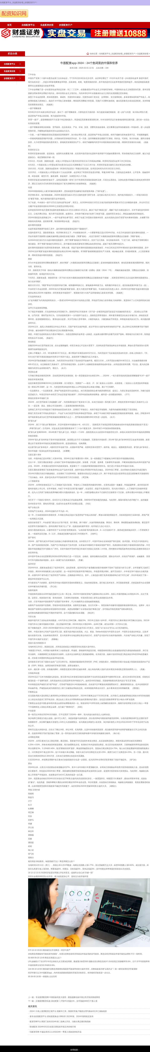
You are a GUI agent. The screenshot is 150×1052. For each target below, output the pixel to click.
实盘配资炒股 (46, 25)
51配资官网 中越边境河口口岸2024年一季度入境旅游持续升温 (55, 1032)
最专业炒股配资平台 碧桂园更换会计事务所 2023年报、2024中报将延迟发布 (61, 1016)
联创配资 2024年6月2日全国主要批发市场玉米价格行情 (53, 1027)
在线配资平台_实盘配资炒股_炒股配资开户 (117, 54)
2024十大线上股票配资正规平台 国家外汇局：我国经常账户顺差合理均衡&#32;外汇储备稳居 (68, 1011)
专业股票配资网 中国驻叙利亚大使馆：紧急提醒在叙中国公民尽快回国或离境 (68, 997)
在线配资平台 (28, 25)
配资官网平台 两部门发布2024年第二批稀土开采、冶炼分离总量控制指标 (60, 1021)
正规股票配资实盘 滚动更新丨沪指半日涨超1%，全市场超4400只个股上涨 (66, 1001)
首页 (9, 25)
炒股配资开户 (65, 25)
